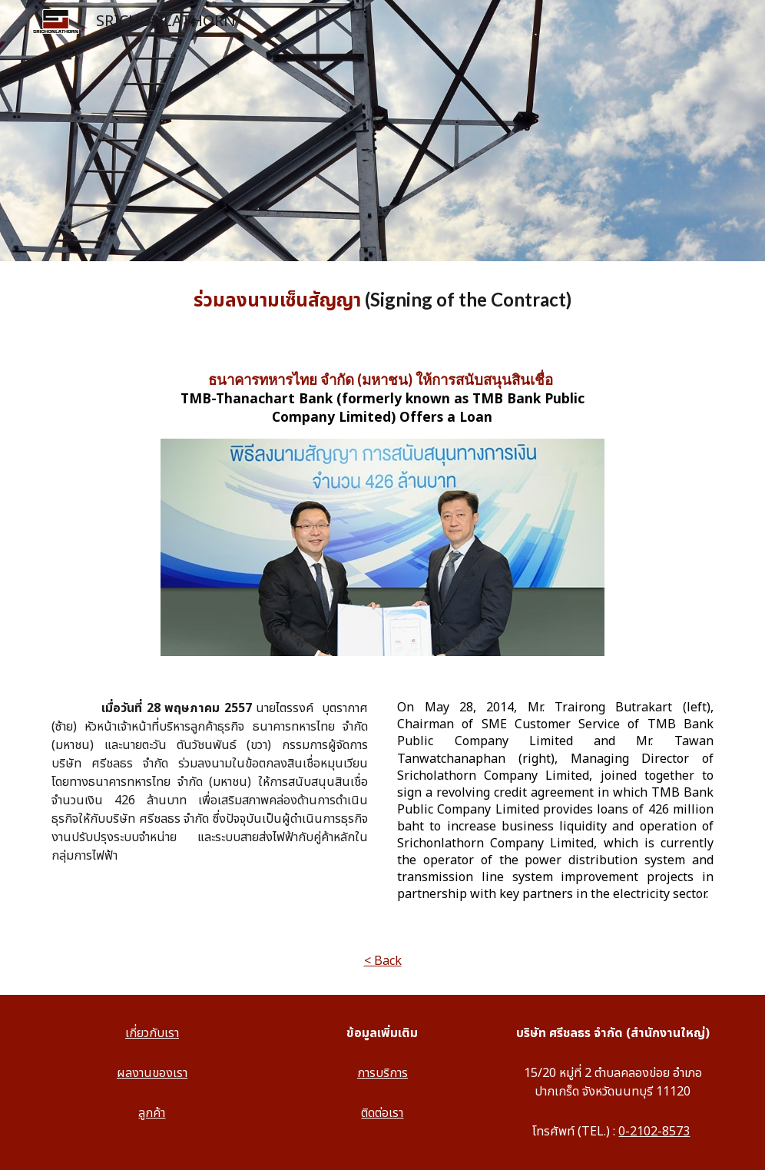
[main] (382, 300)
